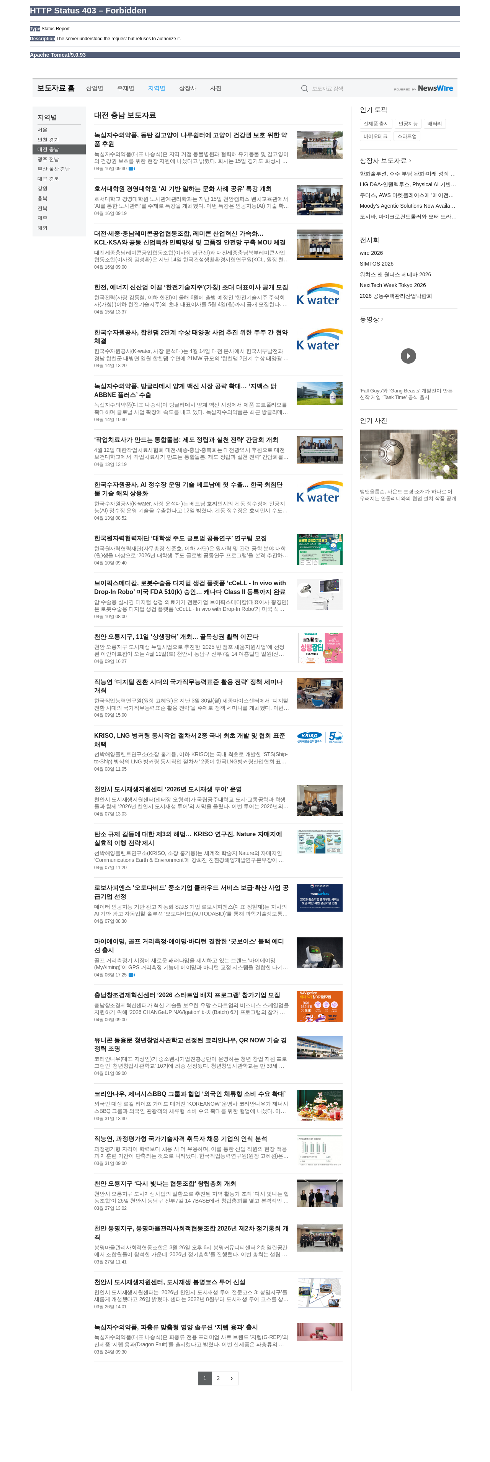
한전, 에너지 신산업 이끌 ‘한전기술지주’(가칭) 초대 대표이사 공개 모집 (191, 287)
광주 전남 (48, 159)
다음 (451, 457)
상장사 (187, 88)
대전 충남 (48, 149)
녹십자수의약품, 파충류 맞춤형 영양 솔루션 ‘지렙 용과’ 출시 (176, 1327)
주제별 (125, 88)
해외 (42, 228)
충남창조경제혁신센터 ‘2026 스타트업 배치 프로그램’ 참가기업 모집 (187, 995)
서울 (42, 130)
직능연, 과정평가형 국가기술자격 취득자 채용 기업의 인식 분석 (180, 1138)
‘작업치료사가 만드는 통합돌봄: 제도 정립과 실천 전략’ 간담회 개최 (186, 439)
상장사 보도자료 (383, 160)
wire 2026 (371, 253)
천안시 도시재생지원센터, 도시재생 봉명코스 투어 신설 (169, 1282)
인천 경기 (48, 140)
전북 (42, 208)
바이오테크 (376, 136)
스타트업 (406, 136)
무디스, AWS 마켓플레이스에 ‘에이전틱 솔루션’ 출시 (422, 195)
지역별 (156, 88)
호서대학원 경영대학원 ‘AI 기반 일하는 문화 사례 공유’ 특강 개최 (183, 188)
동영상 (369, 319)
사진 (216, 88)
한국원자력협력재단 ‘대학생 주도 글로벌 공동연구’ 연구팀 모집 (180, 538)
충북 (42, 198)
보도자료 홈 (55, 88)
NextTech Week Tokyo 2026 (393, 285)
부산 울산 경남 (54, 169)
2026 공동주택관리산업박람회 (396, 296)
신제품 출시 (376, 123)
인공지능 (408, 123)
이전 (366, 457)
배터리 (435, 123)
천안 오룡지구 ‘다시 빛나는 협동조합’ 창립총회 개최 (165, 1183)
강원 (42, 188)
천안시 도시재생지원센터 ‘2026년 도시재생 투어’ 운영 (168, 789)
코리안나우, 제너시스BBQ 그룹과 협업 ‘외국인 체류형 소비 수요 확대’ (190, 1094)
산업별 (94, 88)
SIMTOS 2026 (377, 264)
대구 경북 (48, 179)
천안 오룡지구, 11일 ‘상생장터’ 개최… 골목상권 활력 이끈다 (176, 636)
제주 (42, 218)
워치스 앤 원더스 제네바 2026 (395, 274)
